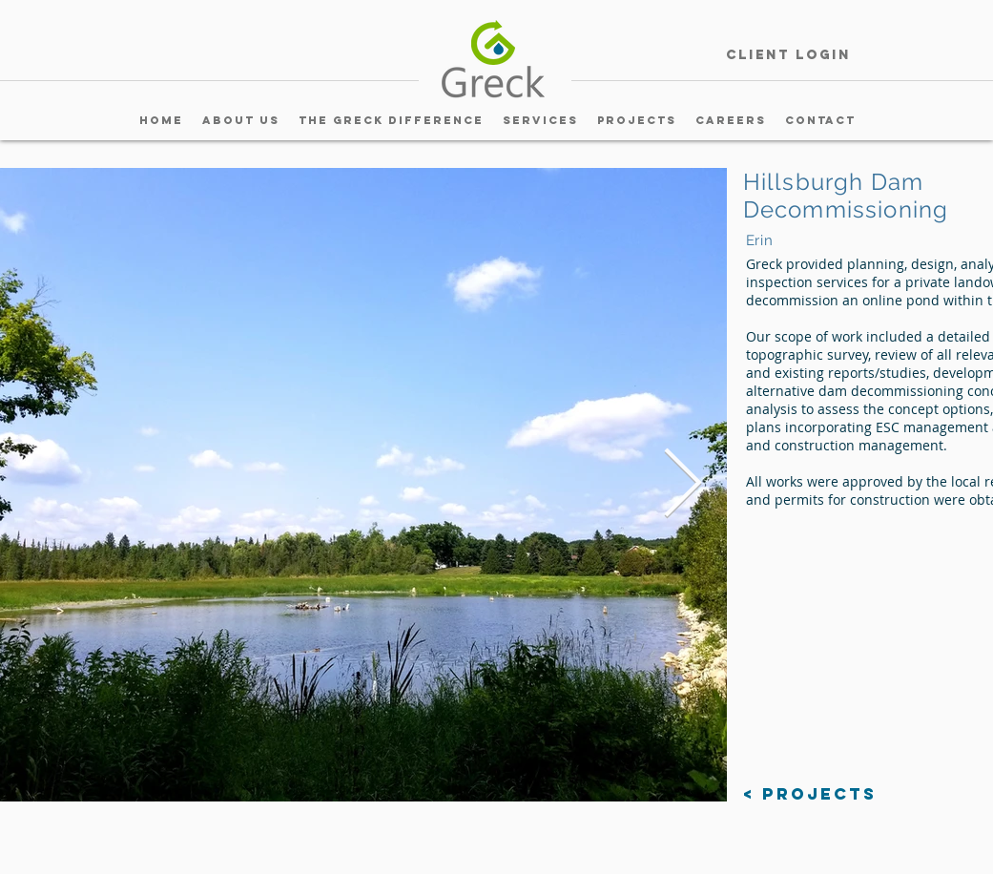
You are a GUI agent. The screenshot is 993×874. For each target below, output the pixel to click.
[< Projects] (810, 794)
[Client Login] (789, 56)
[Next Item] (683, 484)
